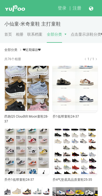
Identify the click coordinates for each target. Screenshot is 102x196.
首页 (8, 34)
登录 (62, 8)
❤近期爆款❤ (32, 50)
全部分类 (54, 34)
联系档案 (34, 34)
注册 (77, 8)
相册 (19, 34)
